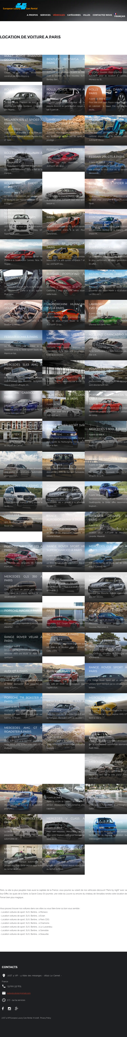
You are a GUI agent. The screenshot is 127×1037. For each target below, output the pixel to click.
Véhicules (59, 15)
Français (119, 15)
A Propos (32, 15)
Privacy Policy (45, 1018)
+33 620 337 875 (14, 986)
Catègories (74, 15)
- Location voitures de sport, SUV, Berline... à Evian (22, 916)
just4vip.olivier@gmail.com (19, 993)
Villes (86, 15)
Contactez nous (102, 15)
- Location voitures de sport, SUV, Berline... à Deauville (24, 934)
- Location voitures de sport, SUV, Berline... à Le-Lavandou (26, 927)
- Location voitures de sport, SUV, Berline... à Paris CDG (24, 919)
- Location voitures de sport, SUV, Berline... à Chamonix (24, 923)
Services (45, 15)
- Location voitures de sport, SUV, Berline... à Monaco (24, 912)
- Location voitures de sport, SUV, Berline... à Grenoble (24, 930)
